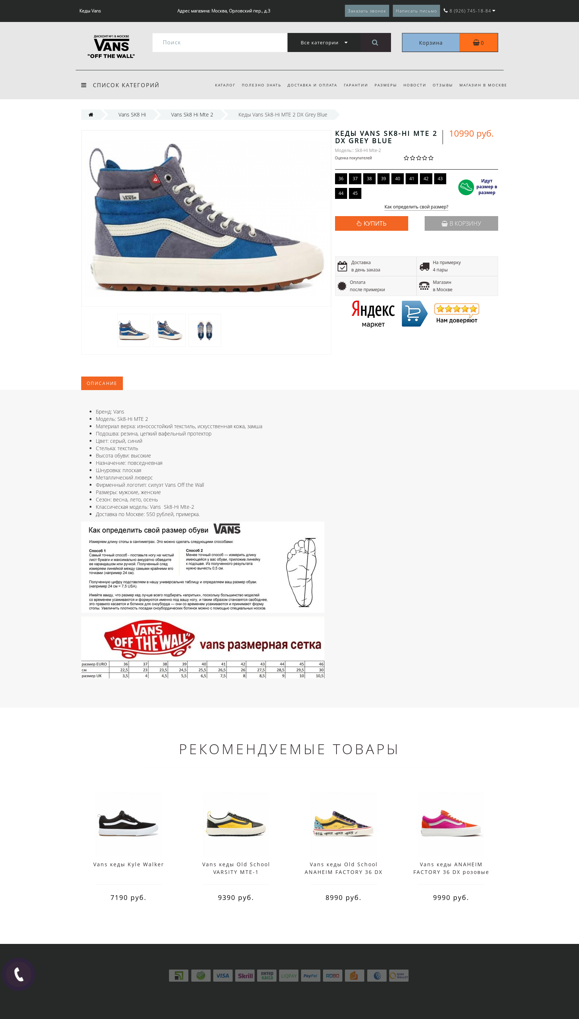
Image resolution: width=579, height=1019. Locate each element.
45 (355, 193)
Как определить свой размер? (416, 207)
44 (341, 193)
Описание (102, 383)
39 (383, 178)
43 (440, 178)
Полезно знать (261, 85)
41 (411, 178)
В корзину (461, 223)
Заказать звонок (367, 11)
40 (397, 178)
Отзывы (443, 85)
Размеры (386, 85)
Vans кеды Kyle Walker (128, 864)
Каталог (225, 85)
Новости (414, 85)
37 (355, 178)
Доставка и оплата (312, 85)
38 (369, 178)
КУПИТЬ (375, 223)
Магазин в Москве (483, 85)
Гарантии (356, 85)
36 (341, 178)
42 (426, 178)
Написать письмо (416, 11)
